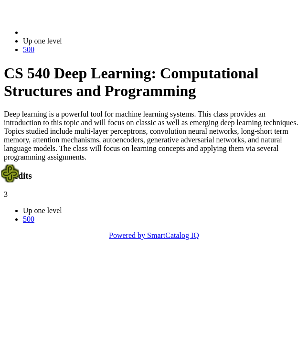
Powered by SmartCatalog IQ (154, 235)
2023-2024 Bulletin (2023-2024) (73, 32)
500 (28, 49)
